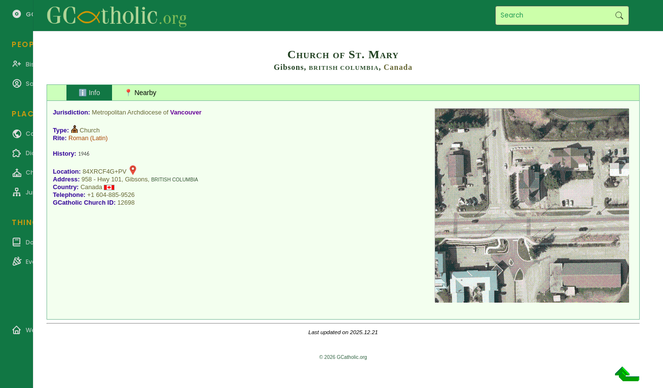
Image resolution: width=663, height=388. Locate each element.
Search (619, 15)
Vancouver (186, 112)
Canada (398, 67)
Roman (78, 138)
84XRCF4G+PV (104, 171)
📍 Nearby (140, 93)
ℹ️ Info (89, 93)
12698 (126, 202)
